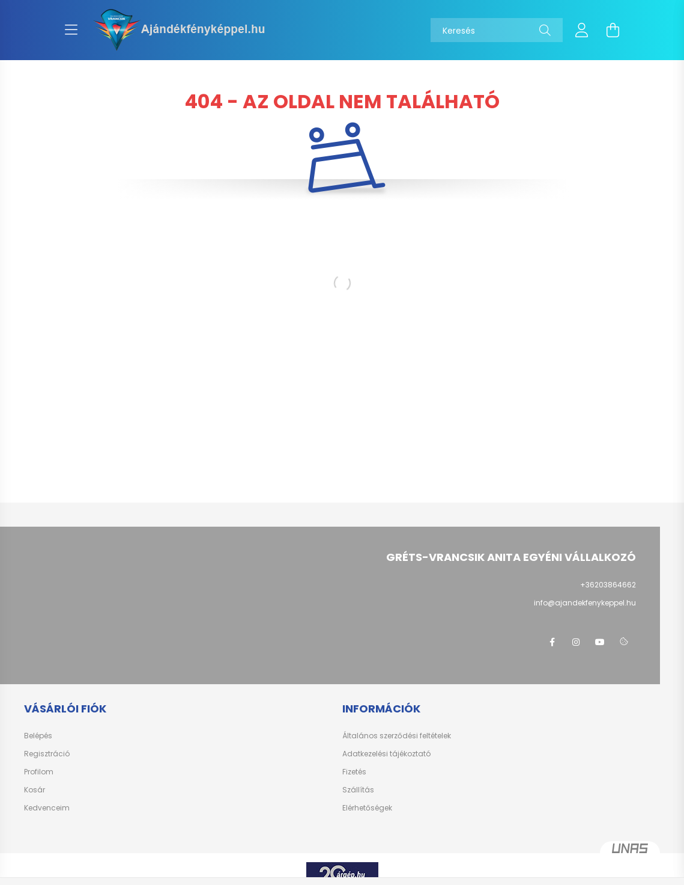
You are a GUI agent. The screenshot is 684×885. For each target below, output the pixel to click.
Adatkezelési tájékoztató (386, 754)
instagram (576, 642)
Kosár (34, 790)
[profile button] (582, 30)
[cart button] (613, 30)
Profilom (38, 772)
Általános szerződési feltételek (396, 736)
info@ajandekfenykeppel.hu (585, 603)
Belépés (38, 736)
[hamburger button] (71, 30)
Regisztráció (47, 754)
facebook (552, 642)
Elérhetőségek (367, 808)
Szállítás (358, 790)
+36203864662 (608, 585)
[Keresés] (497, 30)
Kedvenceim (47, 808)
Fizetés (354, 772)
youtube (600, 642)
